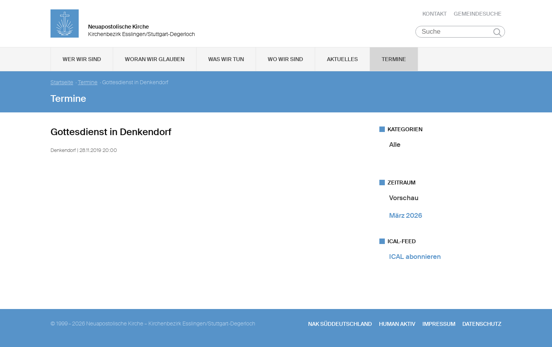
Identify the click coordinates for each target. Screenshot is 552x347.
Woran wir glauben (154, 59)
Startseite (62, 82)
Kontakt (434, 13)
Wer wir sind (82, 59)
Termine (394, 59)
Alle (394, 144)
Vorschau (404, 197)
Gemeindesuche (477, 13)
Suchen (497, 32)
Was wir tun (226, 59)
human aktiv (397, 323)
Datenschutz (481, 323)
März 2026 (405, 215)
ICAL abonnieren (415, 257)
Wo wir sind (285, 59)
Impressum (438, 323)
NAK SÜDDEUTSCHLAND (340, 323)
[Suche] (460, 32)
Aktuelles (342, 59)
